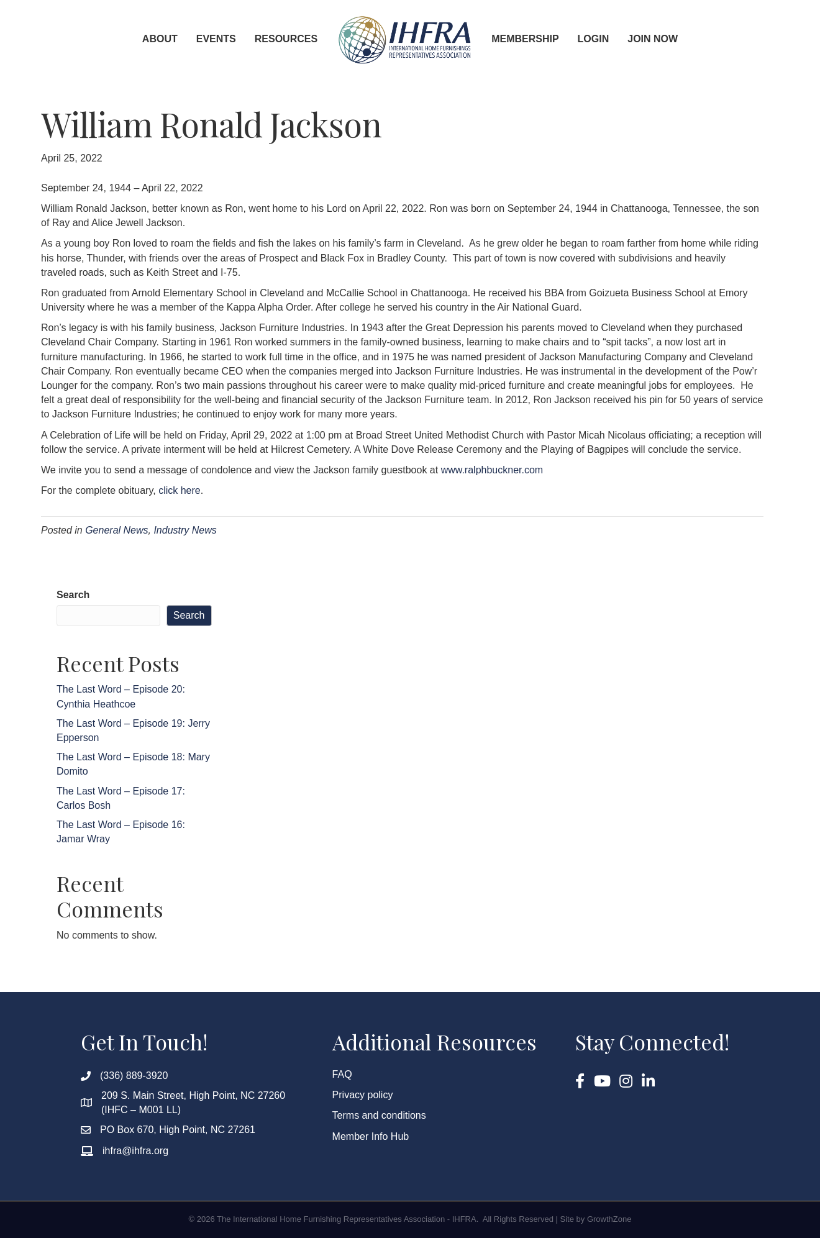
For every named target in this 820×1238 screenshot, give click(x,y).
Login (593, 39)
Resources (286, 39)
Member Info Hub (370, 1136)
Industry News (184, 530)
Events (216, 39)
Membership (524, 39)
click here (179, 490)
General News (116, 530)
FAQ (342, 1074)
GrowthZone (609, 1219)
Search (73, 594)
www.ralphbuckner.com (492, 470)
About (160, 39)
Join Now (652, 39)
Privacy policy (362, 1095)
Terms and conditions (379, 1115)
